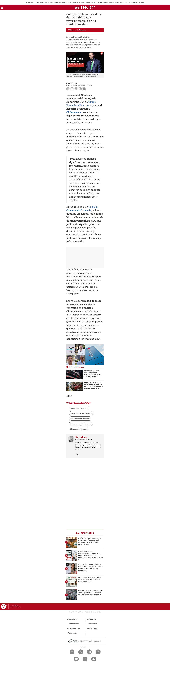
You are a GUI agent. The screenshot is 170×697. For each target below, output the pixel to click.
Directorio (92, 619)
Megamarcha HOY (60, 2)
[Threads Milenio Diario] (98, 651)
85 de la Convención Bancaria (82, 208)
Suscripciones (74, 628)
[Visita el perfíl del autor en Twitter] (77, 455)
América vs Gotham (46, 2)
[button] (2, 8)
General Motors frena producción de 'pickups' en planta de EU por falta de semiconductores (93, 385)
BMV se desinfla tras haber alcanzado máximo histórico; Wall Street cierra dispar (93, 374)
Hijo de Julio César (84, 2)
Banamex (88, 424)
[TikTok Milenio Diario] (85, 659)
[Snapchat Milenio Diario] (93, 659)
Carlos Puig (72, 83)
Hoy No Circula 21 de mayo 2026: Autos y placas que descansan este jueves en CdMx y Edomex (90, 592)
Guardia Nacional (108, 2)
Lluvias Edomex (97, 2)
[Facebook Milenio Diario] (72, 651)
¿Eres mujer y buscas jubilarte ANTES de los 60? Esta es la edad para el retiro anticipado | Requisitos (90, 567)
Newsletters (73, 619)
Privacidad (92, 624)
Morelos (141, 2)
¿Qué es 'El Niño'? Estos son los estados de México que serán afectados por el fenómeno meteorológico (89, 541)
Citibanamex (73, 112)
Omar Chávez (72, 2)
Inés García (119, 2)
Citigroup (74, 429)
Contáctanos (73, 624)
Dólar (37, 2)
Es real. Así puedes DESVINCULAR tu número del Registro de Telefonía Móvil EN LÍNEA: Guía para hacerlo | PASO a (90, 555)
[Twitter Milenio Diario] (80, 651)
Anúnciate (72, 633)
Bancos (84, 429)
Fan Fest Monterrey (131, 2)
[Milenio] (85, 7)
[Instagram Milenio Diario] (89, 651)
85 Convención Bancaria (80, 418)
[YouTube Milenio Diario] (76, 659)
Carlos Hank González (79, 408)
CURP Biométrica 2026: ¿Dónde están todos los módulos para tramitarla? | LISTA (90, 579)
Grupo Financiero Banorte (81, 103)
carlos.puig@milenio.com (83, 439)
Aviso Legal (92, 628)
